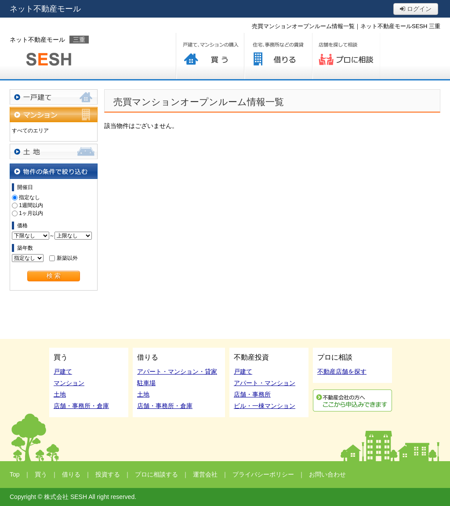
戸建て (63, 371)
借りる (278, 56)
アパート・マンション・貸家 (177, 371)
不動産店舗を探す (342, 371)
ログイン (416, 8)
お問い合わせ (327, 474)
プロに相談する (346, 56)
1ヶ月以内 (31, 213)
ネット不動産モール (45, 8)
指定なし (29, 197)
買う (210, 56)
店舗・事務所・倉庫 (81, 405)
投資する (107, 474)
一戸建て (54, 97)
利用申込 (352, 400)
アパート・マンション (264, 382)
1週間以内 (31, 205)
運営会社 (205, 474)
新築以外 (67, 258)
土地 (54, 151)
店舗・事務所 (252, 394)
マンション (54, 114)
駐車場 (146, 382)
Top (15, 474)
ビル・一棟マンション (264, 405)
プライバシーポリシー (263, 474)
